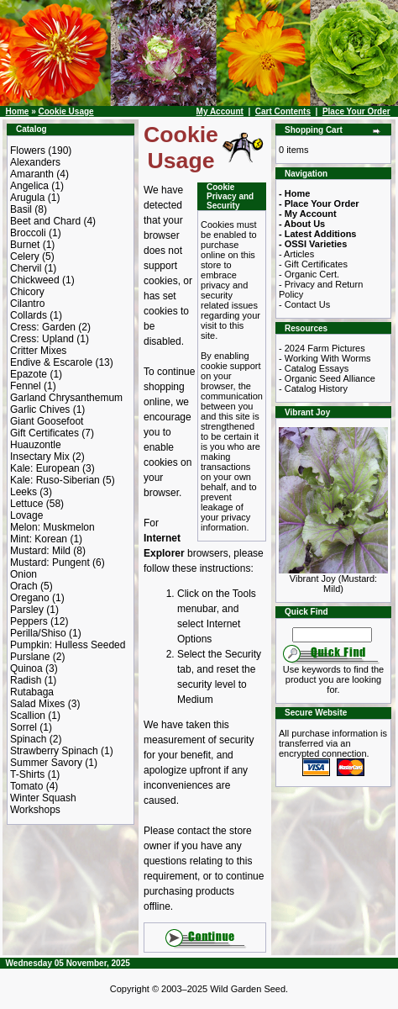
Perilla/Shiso (38, 633)
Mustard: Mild (40, 551)
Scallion (27, 715)
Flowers (27, 150)
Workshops (35, 810)
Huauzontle (35, 445)
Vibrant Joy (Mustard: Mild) (333, 579)
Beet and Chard (45, 221)
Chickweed (35, 280)
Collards (28, 315)
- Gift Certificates (313, 264)
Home (17, 111)
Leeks (23, 492)
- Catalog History (313, 388)
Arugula (27, 197)
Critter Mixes (38, 351)
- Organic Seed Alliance (327, 378)
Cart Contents (283, 111)
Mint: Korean (38, 539)
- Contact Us (304, 304)
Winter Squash (43, 798)
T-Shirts (27, 774)
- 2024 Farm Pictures (322, 348)
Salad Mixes (37, 704)
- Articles (296, 254)
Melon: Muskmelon (52, 527)
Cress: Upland (42, 339)
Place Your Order (356, 111)
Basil (21, 209)
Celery (24, 256)
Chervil (25, 268)
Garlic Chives (40, 409)
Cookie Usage (65, 111)
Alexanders (35, 162)
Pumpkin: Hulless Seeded (67, 645)
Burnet (24, 245)
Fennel (25, 386)
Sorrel (23, 727)
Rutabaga (32, 692)
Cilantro (27, 303)
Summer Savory (46, 763)
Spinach (28, 739)
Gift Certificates (44, 433)
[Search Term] (332, 634)
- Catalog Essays (313, 368)
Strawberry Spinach (54, 751)
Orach (24, 586)
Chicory (27, 292)
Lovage (26, 515)
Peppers (29, 621)
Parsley (27, 609)
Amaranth (32, 174)
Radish (25, 680)
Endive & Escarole (51, 362)
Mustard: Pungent (50, 562)
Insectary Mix (40, 456)
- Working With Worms (325, 358)
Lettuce (26, 504)
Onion (23, 574)
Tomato (26, 786)
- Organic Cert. (309, 274)
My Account (220, 111)
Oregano (30, 598)
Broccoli (28, 233)
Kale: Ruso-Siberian (55, 480)
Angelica (29, 186)
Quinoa (26, 668)
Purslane (30, 657)
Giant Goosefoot (46, 421)
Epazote (28, 374)
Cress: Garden (43, 327)
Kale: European (45, 468)
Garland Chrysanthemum (66, 398)
